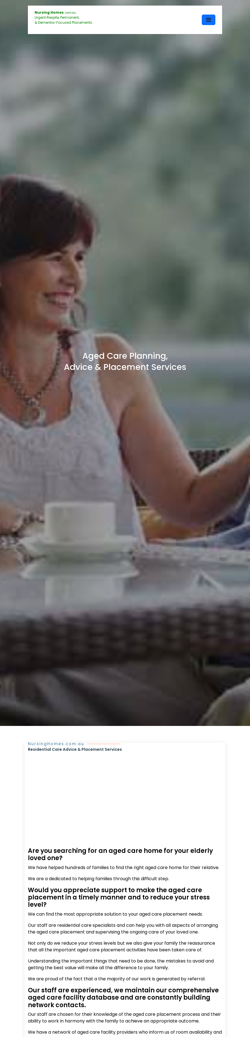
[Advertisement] (125, 794)
